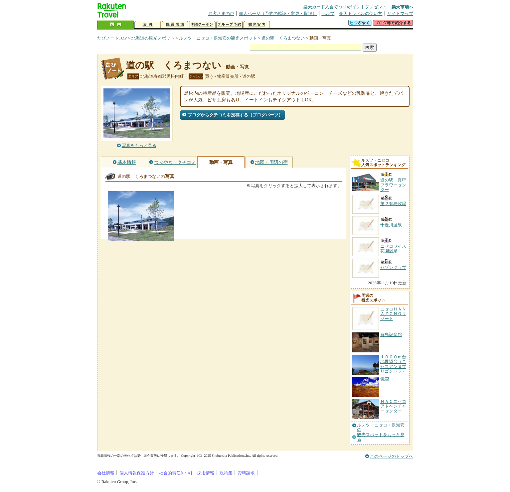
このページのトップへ (391, 456)
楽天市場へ (402, 6)
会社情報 (105, 472)
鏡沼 (384, 379)
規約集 (226, 472)
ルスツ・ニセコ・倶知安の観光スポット (218, 38)
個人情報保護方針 (136, 472)
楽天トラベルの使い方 (360, 13)
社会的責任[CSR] (175, 472)
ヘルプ (327, 13)
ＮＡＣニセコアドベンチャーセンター (393, 406)
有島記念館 (391, 334)
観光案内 (257, 25)
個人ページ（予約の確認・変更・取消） (278, 13)
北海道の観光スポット (153, 38)
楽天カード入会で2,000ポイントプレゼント (345, 6)
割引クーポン (202, 25)
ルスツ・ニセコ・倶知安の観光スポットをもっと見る (381, 432)
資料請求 (246, 472)
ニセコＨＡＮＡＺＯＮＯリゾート (393, 314)
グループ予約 (229, 25)
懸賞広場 (175, 25)
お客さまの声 (221, 13)
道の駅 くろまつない (283, 38)
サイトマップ (400, 13)
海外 (147, 25)
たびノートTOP (112, 38)
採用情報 (205, 472)
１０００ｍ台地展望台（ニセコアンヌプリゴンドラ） (393, 364)
